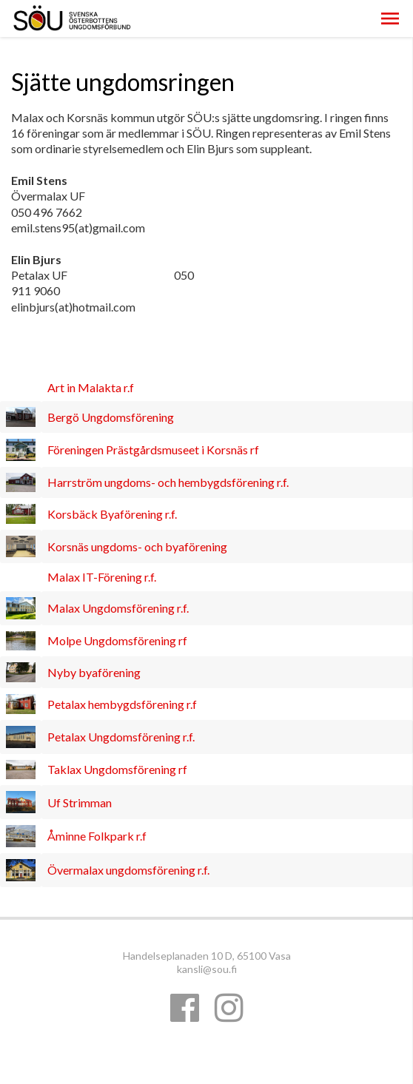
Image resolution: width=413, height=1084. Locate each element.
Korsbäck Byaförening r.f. (112, 514)
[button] (390, 18)
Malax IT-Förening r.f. (101, 577)
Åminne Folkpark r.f (97, 836)
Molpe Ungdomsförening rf (117, 640)
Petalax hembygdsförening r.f (122, 704)
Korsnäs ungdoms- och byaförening (137, 546)
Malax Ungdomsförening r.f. (118, 608)
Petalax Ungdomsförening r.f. (121, 737)
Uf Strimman (79, 802)
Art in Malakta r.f (90, 387)
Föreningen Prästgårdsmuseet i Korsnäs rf (153, 449)
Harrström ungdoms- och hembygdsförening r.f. (168, 482)
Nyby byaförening (94, 672)
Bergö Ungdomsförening (110, 417)
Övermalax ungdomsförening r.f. (128, 870)
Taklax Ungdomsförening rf (117, 769)
